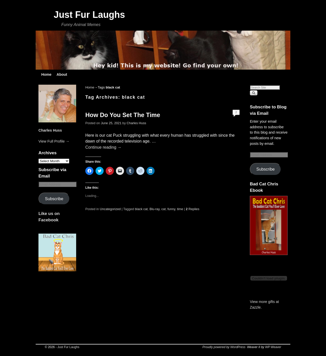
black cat (141, 209)
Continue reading (103, 147)
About (62, 74)
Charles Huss (50, 130)
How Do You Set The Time (122, 114)
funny (171, 209)
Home (46, 74)
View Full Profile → (53, 141)
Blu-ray (154, 209)
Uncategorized (110, 209)
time (180, 209)
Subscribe (54, 198)
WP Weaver (273, 347)
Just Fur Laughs (89, 14)
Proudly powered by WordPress (224, 347)
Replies (192, 209)
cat (163, 209)
